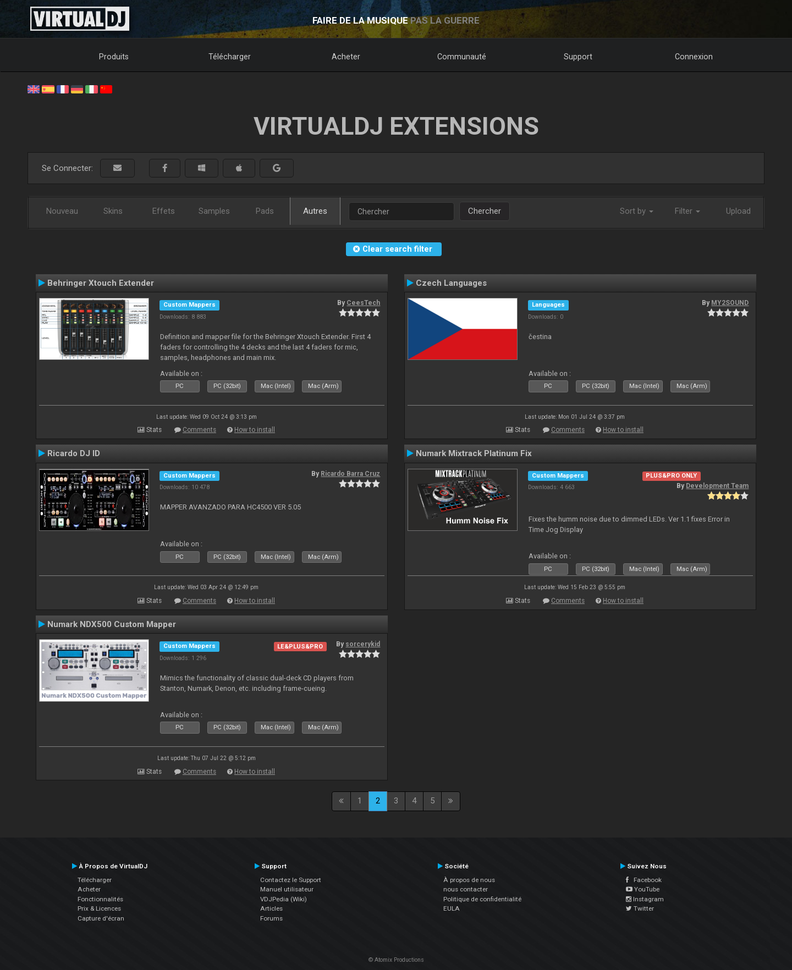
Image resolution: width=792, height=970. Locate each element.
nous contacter (465, 889)
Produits (114, 56)
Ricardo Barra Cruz (350, 474)
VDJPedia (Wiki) (283, 899)
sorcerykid (362, 644)
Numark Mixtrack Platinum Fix (474, 453)
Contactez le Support (290, 880)
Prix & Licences (99, 908)
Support (578, 56)
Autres (315, 211)
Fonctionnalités (100, 899)
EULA (451, 908)
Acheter (346, 56)
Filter (687, 211)
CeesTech (363, 303)
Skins (113, 211)
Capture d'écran (101, 918)
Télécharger (229, 56)
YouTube (642, 889)
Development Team (717, 486)
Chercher (484, 211)
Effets (163, 211)
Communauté (461, 56)
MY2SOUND (730, 303)
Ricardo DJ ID (73, 453)
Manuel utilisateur (287, 889)
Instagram (645, 899)
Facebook (644, 880)
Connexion (694, 56)
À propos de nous (469, 880)
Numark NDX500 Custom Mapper (111, 624)
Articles (271, 908)
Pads (265, 211)
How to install (254, 430)
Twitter (640, 908)
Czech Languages (451, 283)
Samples (214, 211)
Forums (271, 918)
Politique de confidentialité (482, 899)
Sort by (636, 211)
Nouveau (62, 211)
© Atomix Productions (396, 959)
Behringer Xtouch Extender (100, 283)
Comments (199, 430)
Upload (738, 211)
